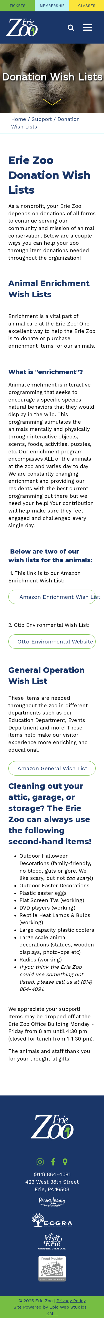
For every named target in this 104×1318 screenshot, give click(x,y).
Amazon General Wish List (52, 768)
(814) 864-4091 (52, 1174)
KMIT (52, 1313)
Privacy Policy (71, 1300)
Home (18, 119)
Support (42, 119)
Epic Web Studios (68, 1307)
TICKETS (17, 6)
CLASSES (86, 6)
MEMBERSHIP (52, 6)
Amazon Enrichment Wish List (56, 597)
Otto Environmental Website (55, 641)
